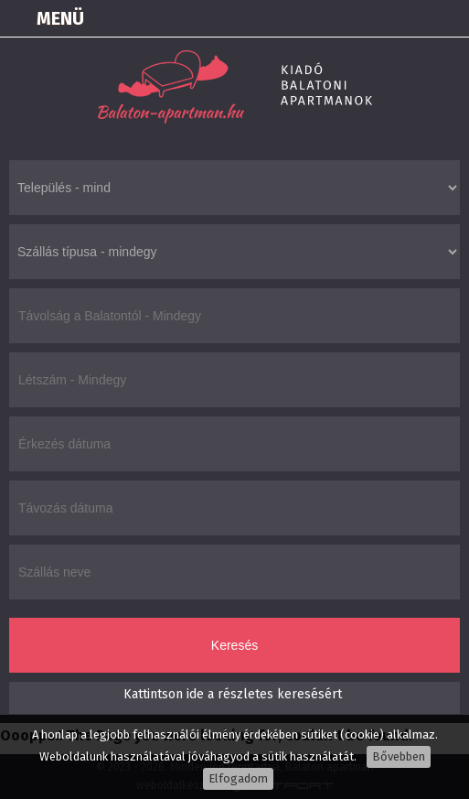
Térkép (356, 18)
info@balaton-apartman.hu (447, 18)
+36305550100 (401, 18)
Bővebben (398, 756)
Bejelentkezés (310, 18)
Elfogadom (238, 778)
